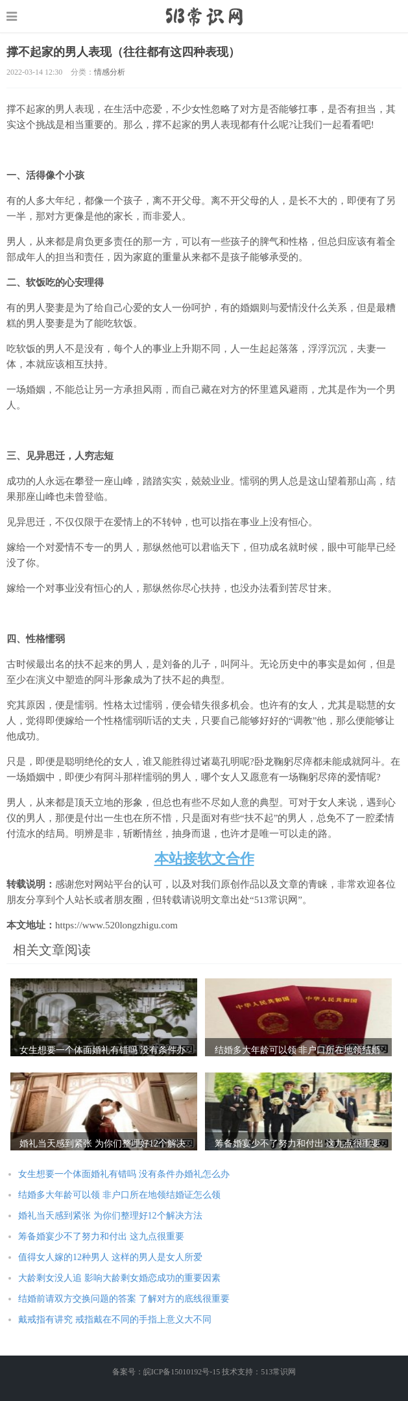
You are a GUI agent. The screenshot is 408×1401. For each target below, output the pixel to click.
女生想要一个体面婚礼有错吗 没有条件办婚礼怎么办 (124, 1174)
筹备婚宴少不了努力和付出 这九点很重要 (101, 1236)
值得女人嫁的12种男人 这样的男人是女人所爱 (110, 1257)
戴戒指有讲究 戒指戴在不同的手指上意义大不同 (114, 1319)
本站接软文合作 (204, 858)
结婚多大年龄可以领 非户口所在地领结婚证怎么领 (119, 1195)
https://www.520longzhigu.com (204, 16)
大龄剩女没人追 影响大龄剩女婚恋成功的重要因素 (119, 1278)
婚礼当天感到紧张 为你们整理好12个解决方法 (110, 1216)
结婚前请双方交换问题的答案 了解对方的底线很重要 (124, 1299)
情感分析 (109, 72)
